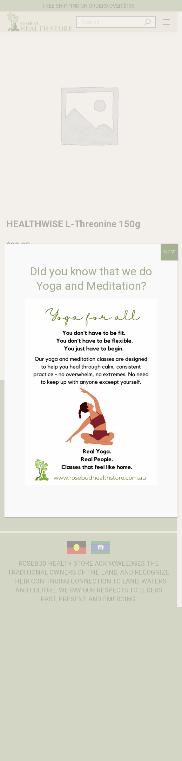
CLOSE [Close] (169, 252)
